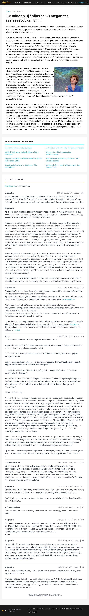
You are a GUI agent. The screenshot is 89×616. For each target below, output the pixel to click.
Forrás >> (74, 324)
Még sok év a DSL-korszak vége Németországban (58, 153)
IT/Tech (17, 2)
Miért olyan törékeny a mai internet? (18, 148)
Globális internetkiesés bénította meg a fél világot (65, 148)
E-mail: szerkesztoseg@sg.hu (72, 608)
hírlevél (70, 2)
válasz (76, 193)
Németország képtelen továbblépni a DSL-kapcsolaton (21, 166)
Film (49, 2)
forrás (17, 330)
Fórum (58, 608)
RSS (64, 2)
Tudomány (27, 2)
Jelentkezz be (10, 186)
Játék (36, 2)
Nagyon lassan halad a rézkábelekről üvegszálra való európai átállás (23, 159)
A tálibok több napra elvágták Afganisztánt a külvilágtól (21, 153)
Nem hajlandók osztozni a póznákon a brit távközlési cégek (62, 159)
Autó (43, 2)
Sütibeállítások (33, 612)
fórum (58, 2)
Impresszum (50, 608)
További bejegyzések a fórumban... (44, 595)
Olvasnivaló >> (68, 299)
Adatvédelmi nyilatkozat (36, 608)
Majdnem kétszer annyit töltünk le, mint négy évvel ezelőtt (63, 166)
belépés (81, 2)
